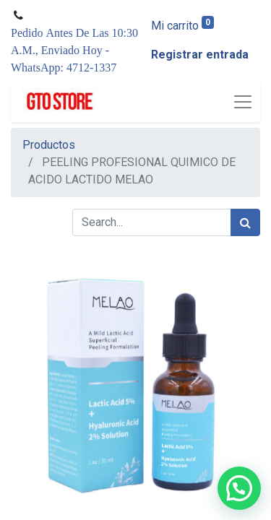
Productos (48, 145)
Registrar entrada (200, 54)
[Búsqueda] (245, 222)
